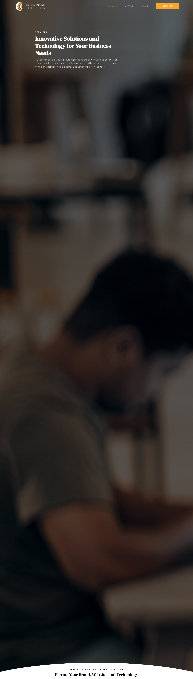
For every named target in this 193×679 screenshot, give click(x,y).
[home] (30, 6)
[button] (129, 6)
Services (112, 6)
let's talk (168, 5)
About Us (146, 6)
